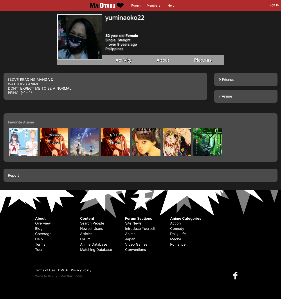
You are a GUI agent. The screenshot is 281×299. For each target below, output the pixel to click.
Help (171, 5)
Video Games (136, 244)
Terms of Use (45, 270)
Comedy (177, 228)
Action (175, 223)
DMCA (63, 270)
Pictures (203, 60)
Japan (130, 239)
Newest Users (91, 228)
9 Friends (226, 79)
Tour (39, 249)
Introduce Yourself (140, 228)
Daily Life (178, 234)
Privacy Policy (81, 270)
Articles (86, 234)
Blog (39, 228)
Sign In (274, 5)
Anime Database (93, 244)
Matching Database (96, 249)
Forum (135, 5)
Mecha (175, 239)
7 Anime (225, 96)
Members (153, 5)
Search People (92, 223)
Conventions (135, 249)
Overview (43, 223)
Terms (40, 244)
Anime (130, 234)
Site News (133, 223)
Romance (178, 244)
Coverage (43, 234)
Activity (123, 60)
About (163, 60)
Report (13, 175)
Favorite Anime (21, 122)
